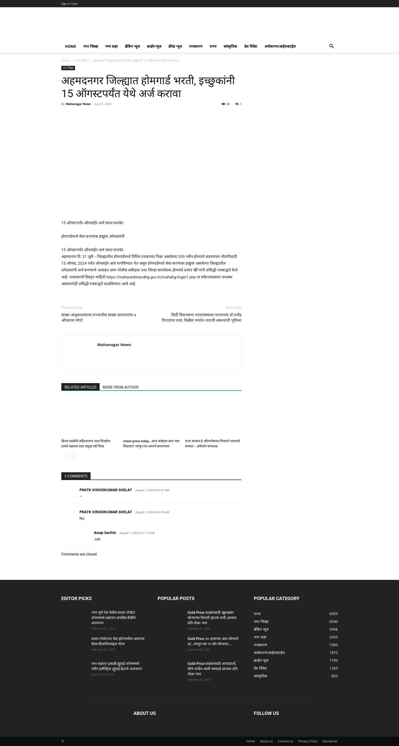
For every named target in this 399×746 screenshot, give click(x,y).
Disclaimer (330, 741)
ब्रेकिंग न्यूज (132, 46)
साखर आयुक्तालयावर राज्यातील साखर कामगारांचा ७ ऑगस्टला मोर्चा (98, 318)
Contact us (285, 741)
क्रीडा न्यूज (175, 46)
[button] (331, 46)
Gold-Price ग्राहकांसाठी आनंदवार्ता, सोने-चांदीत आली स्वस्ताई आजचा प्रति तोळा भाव (213, 668)
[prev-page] (64, 456)
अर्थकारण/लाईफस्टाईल (279, 46)
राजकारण (195, 46)
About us (266, 741)
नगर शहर (111, 46)
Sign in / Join (69, 3)
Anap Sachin (105, 532)
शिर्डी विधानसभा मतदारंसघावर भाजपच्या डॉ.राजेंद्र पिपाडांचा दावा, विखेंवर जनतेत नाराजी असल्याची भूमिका (201, 318)
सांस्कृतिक (230, 46)
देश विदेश (250, 46)
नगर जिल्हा (90, 46)
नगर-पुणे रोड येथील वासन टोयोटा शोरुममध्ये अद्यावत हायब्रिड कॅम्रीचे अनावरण (113, 617)
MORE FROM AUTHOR (120, 387)
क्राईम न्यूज (154, 46)
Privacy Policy (307, 741)
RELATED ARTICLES (80, 387)
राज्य (213, 46)
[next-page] (73, 456)
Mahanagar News (78, 104)
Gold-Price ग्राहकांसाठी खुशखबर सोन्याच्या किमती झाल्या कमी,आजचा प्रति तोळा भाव (212, 617)
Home (70, 46)
